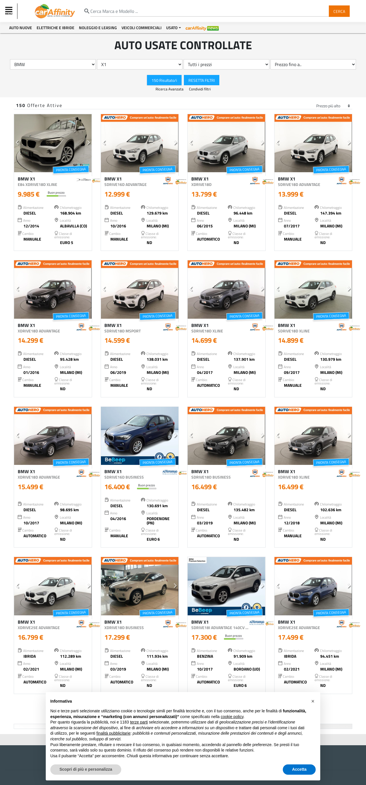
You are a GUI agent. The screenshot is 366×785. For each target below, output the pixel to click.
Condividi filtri (200, 89)
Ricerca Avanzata (170, 89)
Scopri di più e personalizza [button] (85, 769)
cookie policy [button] (232, 716)
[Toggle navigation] (9, 11)
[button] (17, 143)
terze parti (139, 722)
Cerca (339, 11)
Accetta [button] (299, 769)
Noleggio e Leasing (98, 28)
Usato (172, 28)
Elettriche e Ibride (55, 28)
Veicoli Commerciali (142, 28)
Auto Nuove (20, 28)
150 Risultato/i (164, 80)
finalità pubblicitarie (113, 733)
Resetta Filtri (201, 80)
